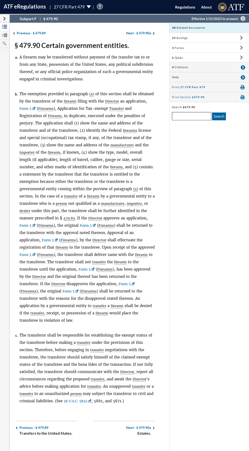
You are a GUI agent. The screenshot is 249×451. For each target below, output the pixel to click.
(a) (91, 94)
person (65, 203)
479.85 (69, 218)
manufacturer (122, 145)
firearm (70, 101)
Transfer (119, 108)
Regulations (185, 7)
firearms (130, 130)
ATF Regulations (25, 6)
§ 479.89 (31, 33)
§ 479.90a (138, 33)
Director (113, 101)
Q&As (177, 57)
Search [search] (218, 116)
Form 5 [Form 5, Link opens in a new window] (26, 108)
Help (175, 77)
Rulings (180, 38)
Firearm (55, 115)
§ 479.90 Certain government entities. (72, 45)
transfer (71, 196)
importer (27, 152)
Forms (178, 48)
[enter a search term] (191, 116)
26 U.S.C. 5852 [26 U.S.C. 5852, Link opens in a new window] (84, 401)
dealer (30, 210)
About (206, 7)
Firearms (47, 108)
